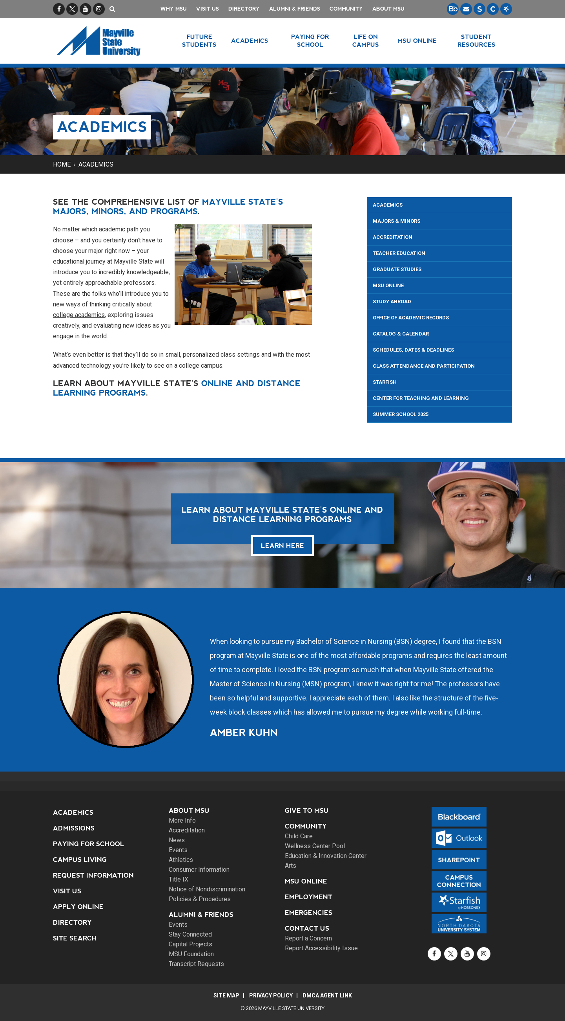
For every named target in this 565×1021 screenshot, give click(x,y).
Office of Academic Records (411, 318)
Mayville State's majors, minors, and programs (168, 206)
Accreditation (392, 237)
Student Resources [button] (476, 40)
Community (346, 9)
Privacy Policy (271, 995)
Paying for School (88, 844)
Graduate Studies (397, 269)
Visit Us (207, 9)
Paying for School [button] (310, 40)
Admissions (74, 828)
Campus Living (80, 859)
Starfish (385, 382)
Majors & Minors (396, 221)
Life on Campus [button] (365, 40)
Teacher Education (399, 253)
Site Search (75, 938)
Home (62, 164)
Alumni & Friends (294, 9)
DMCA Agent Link (327, 995)
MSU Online (388, 285)
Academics (95, 164)
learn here (282, 546)
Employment (308, 897)
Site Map (226, 995)
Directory (244, 9)
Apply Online (78, 907)
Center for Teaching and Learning (421, 398)
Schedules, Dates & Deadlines (413, 350)
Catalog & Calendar (401, 334)
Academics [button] (249, 40)
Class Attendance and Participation (424, 366)
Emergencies (308, 913)
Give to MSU (307, 810)
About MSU (388, 9)
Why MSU (173, 9)
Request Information (93, 875)
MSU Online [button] (417, 40)
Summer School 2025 (400, 414)
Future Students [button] (199, 40)
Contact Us (307, 928)
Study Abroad (392, 301)
